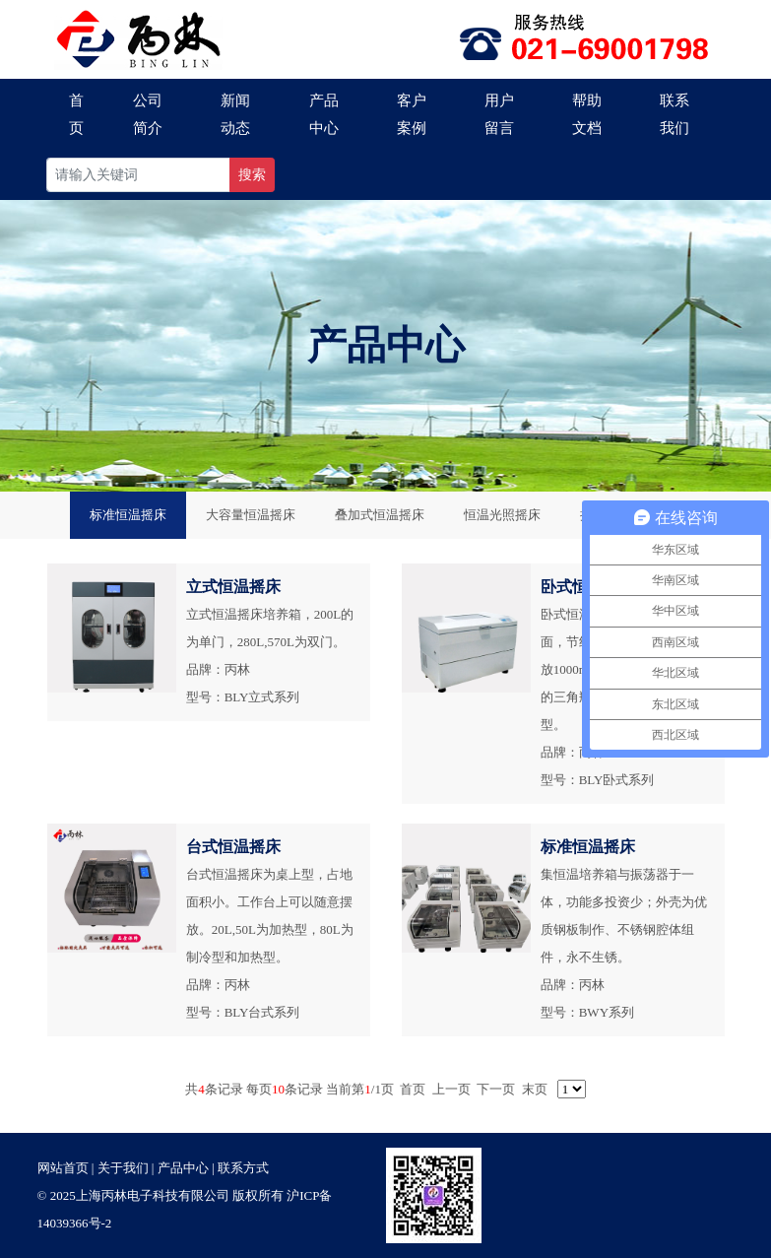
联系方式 (243, 1167)
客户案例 (411, 114)
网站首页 (63, 1167)
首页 (76, 114)
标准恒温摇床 (128, 514)
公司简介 (147, 114)
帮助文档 (587, 114)
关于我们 (123, 1167)
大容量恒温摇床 (250, 514)
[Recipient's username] (138, 175)
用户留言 (499, 114)
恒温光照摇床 (502, 514)
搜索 (252, 174)
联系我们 (674, 114)
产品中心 (324, 114)
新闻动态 (235, 114)
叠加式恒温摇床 (379, 514)
